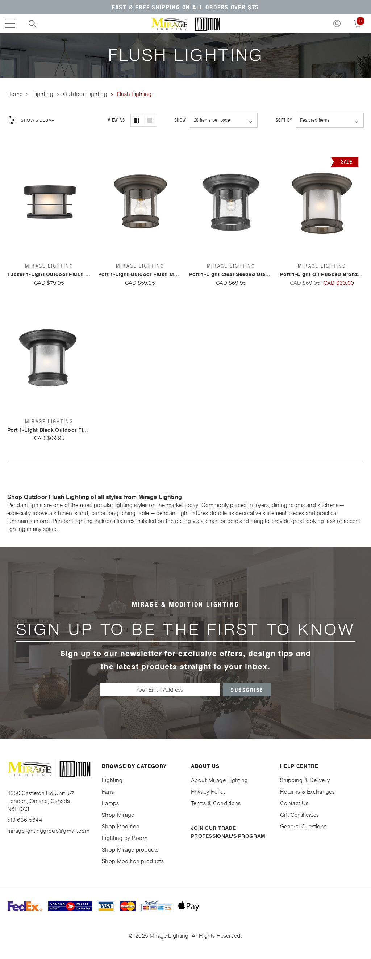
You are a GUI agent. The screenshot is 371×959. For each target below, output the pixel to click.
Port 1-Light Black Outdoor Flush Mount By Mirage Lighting (84, 430)
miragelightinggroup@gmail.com (48, 830)
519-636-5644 (24, 819)
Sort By (284, 120)
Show (180, 120)
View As (116, 120)
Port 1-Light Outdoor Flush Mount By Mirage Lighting (167, 274)
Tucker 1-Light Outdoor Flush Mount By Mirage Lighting (79, 274)
